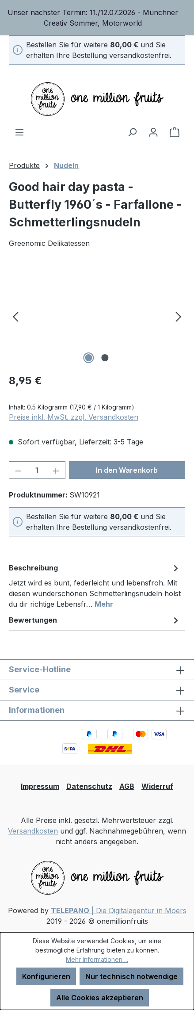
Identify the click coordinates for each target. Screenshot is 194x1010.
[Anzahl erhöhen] (56, 470)
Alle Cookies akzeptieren (99, 997)
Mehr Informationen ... (97, 959)
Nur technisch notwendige (131, 976)
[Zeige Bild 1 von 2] (88, 357)
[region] (97, 17)
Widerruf (157, 786)
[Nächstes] (178, 316)
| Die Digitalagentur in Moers (118, 910)
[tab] (95, 585)
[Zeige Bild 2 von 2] (105, 357)
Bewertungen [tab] (95, 620)
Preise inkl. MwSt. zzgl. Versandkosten (73, 417)
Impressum (40, 786)
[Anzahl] (37, 470)
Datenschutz (89, 786)
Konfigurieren (46, 976)
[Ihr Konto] (153, 132)
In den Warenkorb (127, 470)
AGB (126, 786)
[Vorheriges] (15, 316)
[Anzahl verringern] (18, 470)
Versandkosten (33, 830)
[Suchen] (132, 132)
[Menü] (19, 132)
